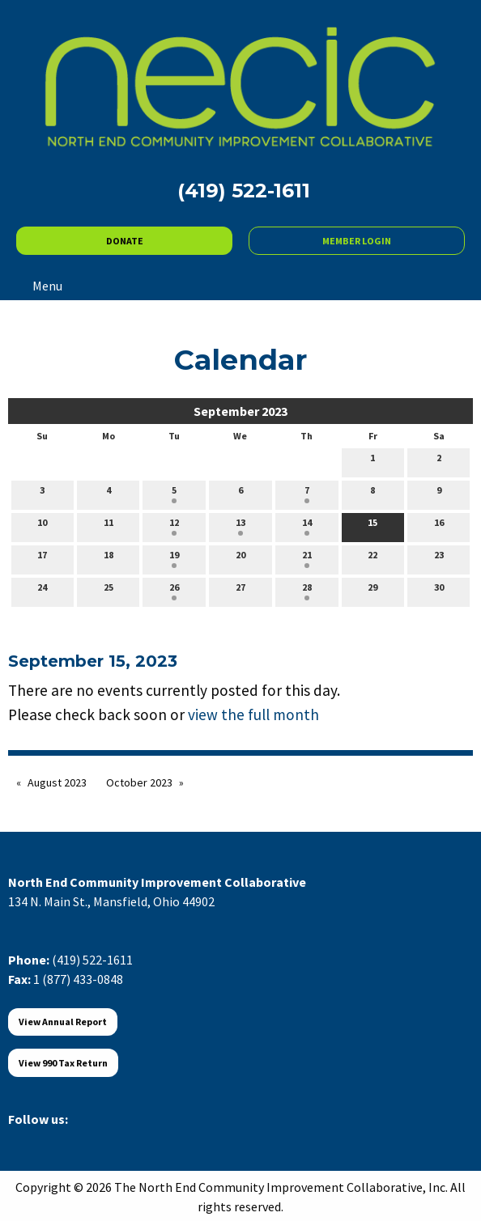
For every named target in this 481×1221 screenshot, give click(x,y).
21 (307, 558)
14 (307, 526)
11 (108, 526)
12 (174, 526)
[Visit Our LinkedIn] (73, 1138)
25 (108, 590)
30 (439, 590)
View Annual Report (63, 1021)
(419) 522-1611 (92, 960)
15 (372, 526)
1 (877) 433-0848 (78, 979)
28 (307, 590)
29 (372, 590)
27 (240, 590)
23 (439, 558)
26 (174, 590)
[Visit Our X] (47, 1138)
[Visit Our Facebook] (21, 1138)
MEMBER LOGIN (356, 241)
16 (439, 526)
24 (42, 590)
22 (372, 558)
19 (174, 558)
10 (42, 526)
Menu (39, 285)
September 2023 (240, 411)
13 (240, 526)
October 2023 (139, 782)
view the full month (253, 714)
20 (240, 558)
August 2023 (57, 782)
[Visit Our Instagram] (99, 1138)
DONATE (124, 241)
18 (108, 558)
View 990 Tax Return (63, 1063)
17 (42, 558)
